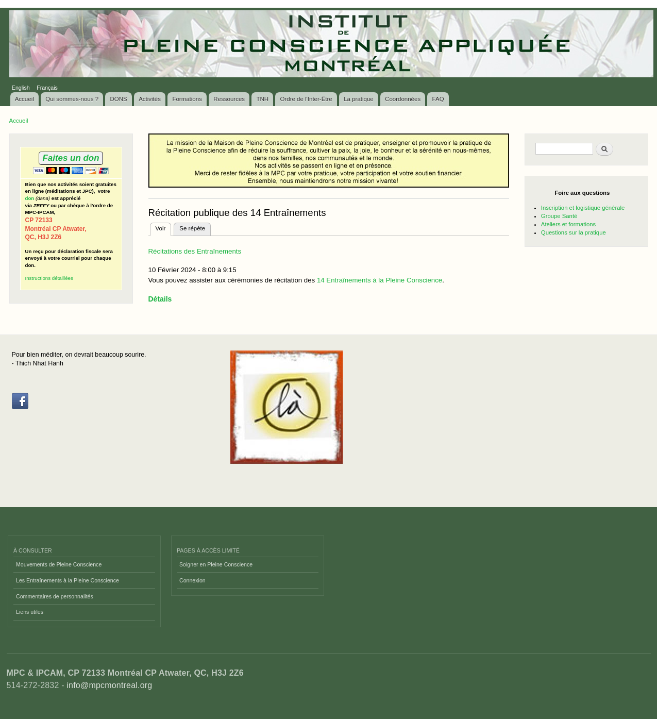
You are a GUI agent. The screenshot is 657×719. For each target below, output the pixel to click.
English (21, 88)
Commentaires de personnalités (54, 596)
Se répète (192, 228)
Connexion (192, 580)
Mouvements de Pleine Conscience (59, 564)
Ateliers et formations (568, 224)
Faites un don (70, 158)
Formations (187, 99)
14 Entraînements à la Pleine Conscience (378, 280)
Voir (164, 227)
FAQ (438, 99)
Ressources (229, 99)
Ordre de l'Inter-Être (306, 99)
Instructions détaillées (49, 278)
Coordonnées (402, 99)
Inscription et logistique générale (583, 208)
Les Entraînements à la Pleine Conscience (67, 580)
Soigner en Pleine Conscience (215, 564)
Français (47, 88)
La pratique (359, 99)
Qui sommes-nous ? (71, 99)
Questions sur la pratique (573, 232)
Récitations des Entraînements (195, 251)
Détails (160, 299)
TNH (262, 99)
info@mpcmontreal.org (109, 685)
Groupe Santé (559, 216)
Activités (150, 99)
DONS (118, 99)
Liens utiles (29, 612)
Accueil (24, 99)
